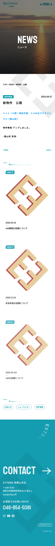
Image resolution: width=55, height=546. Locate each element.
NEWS (11, 84)
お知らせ (8, 407)
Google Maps (9, 499)
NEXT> (49, 150)
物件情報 (39, 407)
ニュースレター (24, 407)
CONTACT (27, 475)
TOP (5, 84)
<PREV (6, 150)
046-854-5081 (17, 513)
